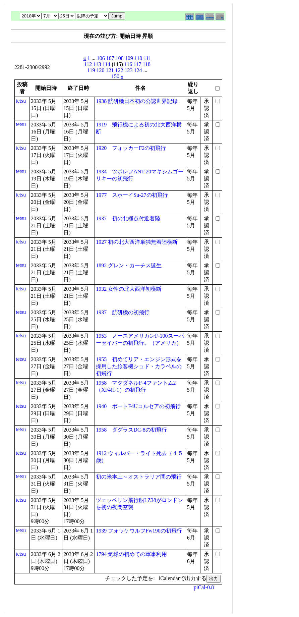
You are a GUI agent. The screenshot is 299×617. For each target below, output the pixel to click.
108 (120, 58)
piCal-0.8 (204, 587)
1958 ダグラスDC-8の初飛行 (131, 430)
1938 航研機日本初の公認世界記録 (137, 101)
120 (101, 70)
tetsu (21, 101)
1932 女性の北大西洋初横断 (129, 289)
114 (106, 64)
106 (101, 58)
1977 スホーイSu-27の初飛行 (132, 195)
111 (147, 58)
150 (115, 76)
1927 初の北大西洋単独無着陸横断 (137, 242)
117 (137, 64)
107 (110, 58)
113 (97, 64)
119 (91, 70)
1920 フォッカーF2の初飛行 (131, 148)
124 (138, 70)
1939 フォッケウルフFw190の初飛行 (139, 531)
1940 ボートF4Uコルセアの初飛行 (138, 406)
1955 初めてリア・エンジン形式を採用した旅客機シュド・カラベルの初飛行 (139, 366)
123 (129, 70)
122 (119, 70)
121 (110, 70)
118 (147, 64)
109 (129, 58)
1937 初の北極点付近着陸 (128, 218)
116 (128, 64)
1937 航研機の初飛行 (123, 312)
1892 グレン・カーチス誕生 (129, 265)
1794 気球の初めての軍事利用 (131, 554)
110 (138, 58)
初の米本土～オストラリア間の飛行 (139, 477)
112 (88, 64)
